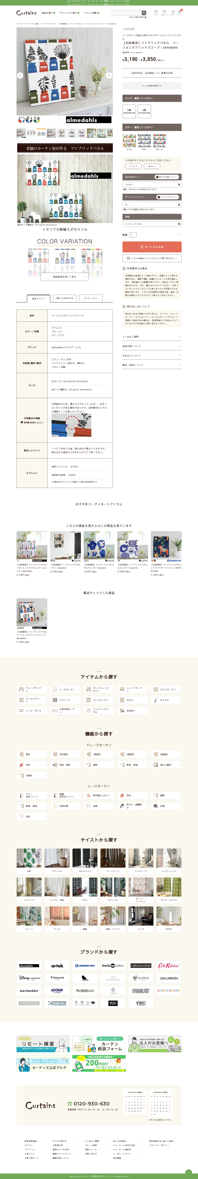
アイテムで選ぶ (33, 24)
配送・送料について (132, 364)
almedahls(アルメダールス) (66, 347)
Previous (20, 75)
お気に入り (30, 1153)
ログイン (29, 1145)
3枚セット (152, 166)
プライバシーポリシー (159, 1145)
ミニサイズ (133, 166)
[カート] (179, 13)
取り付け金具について (167, 177)
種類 (127, 216)
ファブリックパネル (49, 24)
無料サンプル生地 (61, 1149)
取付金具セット (152, 177)
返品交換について (131, 346)
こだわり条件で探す (136, 17)
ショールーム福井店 (122, 1149)
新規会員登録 (31, 1141)
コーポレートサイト (122, 1153)
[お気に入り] (164, 13)
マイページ (30, 1149)
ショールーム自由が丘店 (124, 1145)
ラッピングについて (168, 197)
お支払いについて (131, 355)
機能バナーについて (62, 1153)
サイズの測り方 (60, 1141)
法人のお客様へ (120, 1141)
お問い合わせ (91, 1153)
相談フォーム (91, 1149)
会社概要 (117, 1158)
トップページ (21, 24)
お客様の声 (58, 1145)
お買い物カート (32, 1158)
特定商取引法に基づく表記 (161, 1141)
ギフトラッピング (152, 197)
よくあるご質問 (130, 336)
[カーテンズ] (26, 13)
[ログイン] (172, 13)
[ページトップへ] (188, 1172)
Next (109, 75)
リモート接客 (91, 1145)
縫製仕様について (61, 1158)
